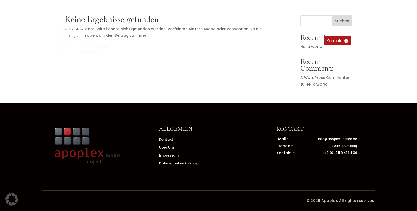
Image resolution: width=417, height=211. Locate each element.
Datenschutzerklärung (178, 164)
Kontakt (215, 41)
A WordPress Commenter (324, 77)
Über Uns (191, 41)
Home (169, 41)
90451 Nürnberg (344, 146)
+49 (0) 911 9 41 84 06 (339, 152)
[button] (11, 199)
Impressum (242, 41)
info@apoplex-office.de (337, 139)
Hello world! (317, 84)
